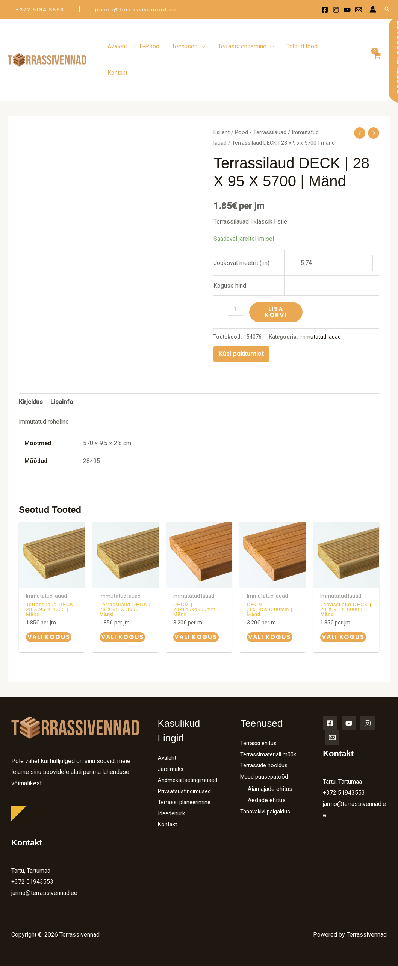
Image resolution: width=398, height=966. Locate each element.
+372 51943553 (32, 851)
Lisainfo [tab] (61, 371)
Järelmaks (171, 738)
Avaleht (167, 727)
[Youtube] (347, 9)
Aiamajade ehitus (270, 758)
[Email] (332, 707)
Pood (241, 103)
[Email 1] (358, 9)
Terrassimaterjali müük (269, 723)
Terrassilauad (269, 103)
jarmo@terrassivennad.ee (44, 862)
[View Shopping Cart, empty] (374, 45)
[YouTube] (349, 693)
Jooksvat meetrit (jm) (241, 233)
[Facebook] (324, 9)
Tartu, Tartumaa (30, 840)
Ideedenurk (173, 794)
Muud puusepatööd (265, 746)
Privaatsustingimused (186, 772)
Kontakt (168, 805)
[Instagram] (336, 9)
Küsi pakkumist (241, 324)
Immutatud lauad (320, 307)
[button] (40, 9)
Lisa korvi (276, 282)
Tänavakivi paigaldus (267, 781)
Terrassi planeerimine (186, 783)
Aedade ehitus (267, 770)
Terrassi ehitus (259, 713)
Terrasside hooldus (265, 735)
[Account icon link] (372, 9)
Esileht (221, 103)
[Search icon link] (387, 10)
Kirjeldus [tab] (31, 371)
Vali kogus (48, 607)
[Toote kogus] (236, 279)
